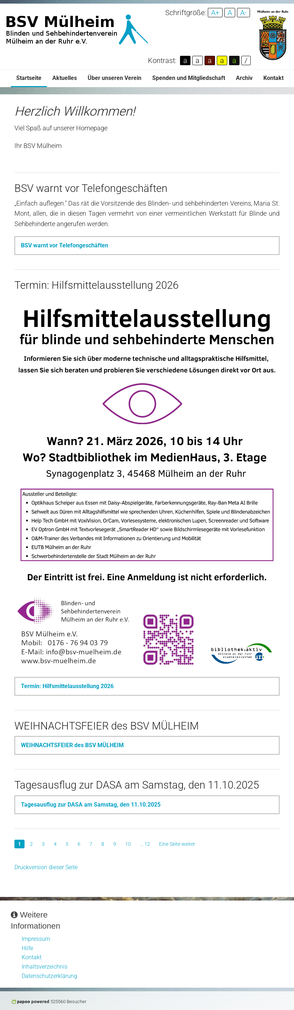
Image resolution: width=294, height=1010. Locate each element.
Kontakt (273, 78)
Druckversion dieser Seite (46, 867)
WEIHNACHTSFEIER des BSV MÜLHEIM (72, 745)
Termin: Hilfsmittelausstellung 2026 (67, 686)
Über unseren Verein (114, 78)
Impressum (36, 938)
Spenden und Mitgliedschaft (188, 78)
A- (243, 12)
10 (128, 844)
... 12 (145, 844)
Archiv (244, 78)
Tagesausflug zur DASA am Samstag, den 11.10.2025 (91, 804)
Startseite (28, 78)
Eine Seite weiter (177, 844)
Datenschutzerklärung (49, 976)
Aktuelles (64, 78)
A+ (215, 12)
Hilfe (27, 948)
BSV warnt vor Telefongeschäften (64, 245)
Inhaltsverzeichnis (44, 966)
